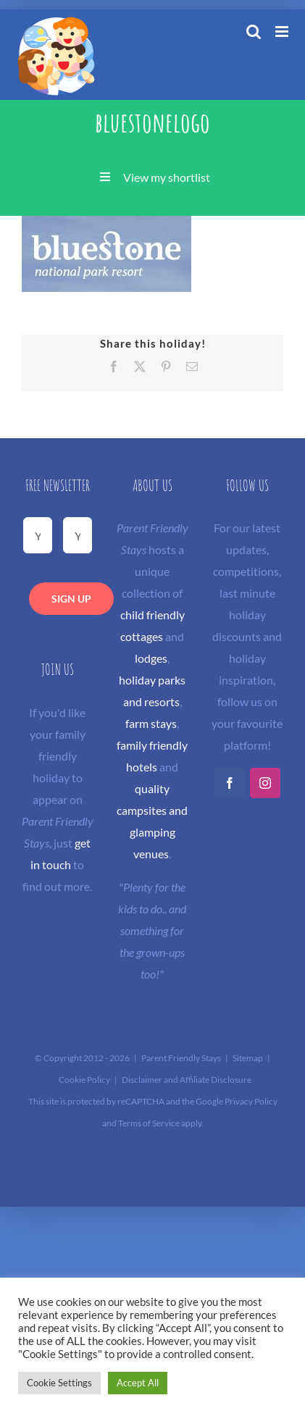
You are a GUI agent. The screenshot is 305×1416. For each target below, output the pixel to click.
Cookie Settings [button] (59, 1382)
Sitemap (248, 1057)
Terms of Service (149, 1123)
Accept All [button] (138, 1382)
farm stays (151, 723)
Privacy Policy (251, 1101)
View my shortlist (166, 177)
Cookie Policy (84, 1079)
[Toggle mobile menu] (283, 31)
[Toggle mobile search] (253, 31)
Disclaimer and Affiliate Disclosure (186, 1079)
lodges (151, 658)
